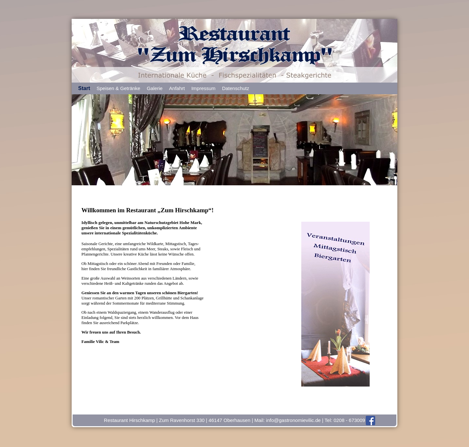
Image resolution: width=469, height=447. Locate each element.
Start (84, 88)
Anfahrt (177, 88)
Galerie (155, 88)
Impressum (203, 88)
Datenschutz (235, 88)
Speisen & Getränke (118, 88)
